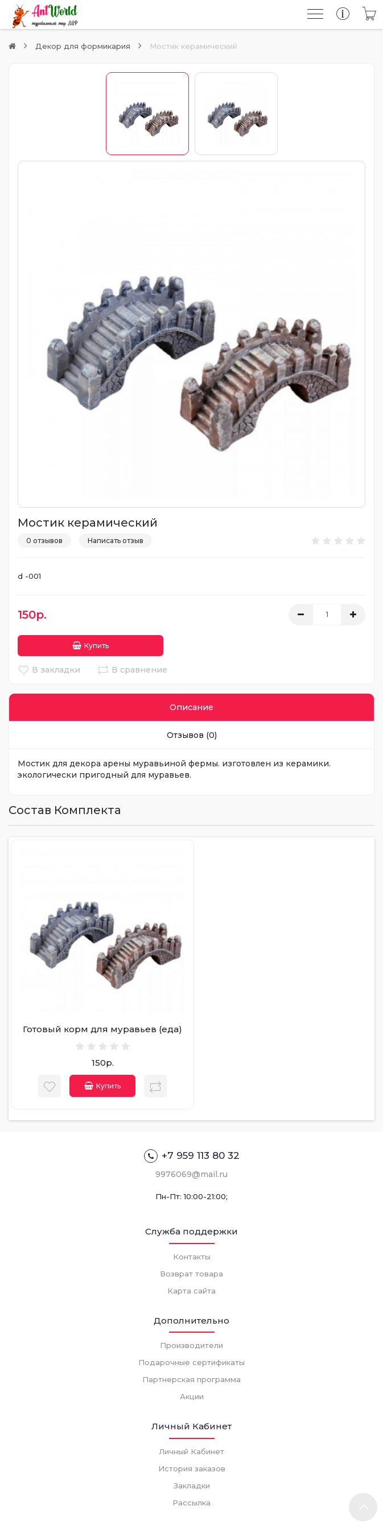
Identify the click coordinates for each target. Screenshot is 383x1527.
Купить (62, 644)
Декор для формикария (82, 46)
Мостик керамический (193, 46)
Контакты (192, 1255)
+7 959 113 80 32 (192, 1155)
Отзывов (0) (192, 734)
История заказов (191, 1467)
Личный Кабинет (191, 1450)
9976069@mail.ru (191, 1173)
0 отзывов (44, 540)
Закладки (192, 1484)
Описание (191, 706)
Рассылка (191, 1501)
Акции (192, 1395)
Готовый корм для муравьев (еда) (102, 1028)
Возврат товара (191, 1272)
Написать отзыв (115, 540)
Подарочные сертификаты (191, 1361)
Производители (191, 1344)
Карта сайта (191, 1289)
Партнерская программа (191, 1378)
